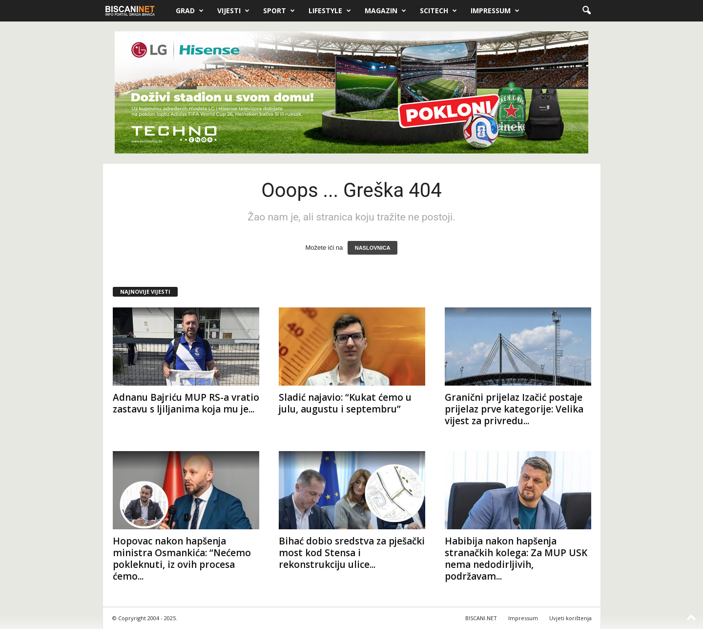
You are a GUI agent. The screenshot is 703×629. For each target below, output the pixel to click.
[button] (586, 11)
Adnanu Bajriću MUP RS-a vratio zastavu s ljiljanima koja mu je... (186, 403)
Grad (190, 11)
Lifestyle (330, 11)
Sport (279, 11)
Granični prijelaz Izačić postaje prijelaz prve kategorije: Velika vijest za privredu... (514, 409)
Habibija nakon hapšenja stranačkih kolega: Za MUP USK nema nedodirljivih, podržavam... (516, 559)
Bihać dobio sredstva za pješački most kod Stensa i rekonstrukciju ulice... (352, 553)
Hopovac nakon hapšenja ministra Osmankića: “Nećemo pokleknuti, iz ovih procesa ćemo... (182, 559)
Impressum (495, 11)
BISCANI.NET (481, 618)
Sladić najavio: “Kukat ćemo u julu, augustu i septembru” (345, 403)
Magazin (385, 11)
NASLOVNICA (373, 248)
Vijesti (233, 11)
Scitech (438, 11)
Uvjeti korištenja (570, 618)
